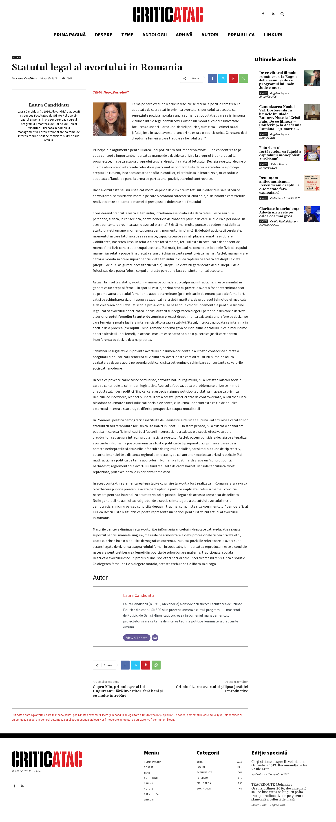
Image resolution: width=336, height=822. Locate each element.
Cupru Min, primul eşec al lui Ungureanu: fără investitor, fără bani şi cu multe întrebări (128, 691)
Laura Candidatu (26, 78)
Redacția (275, 198)
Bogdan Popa (278, 93)
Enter (16, 57)
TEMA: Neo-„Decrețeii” (110, 92)
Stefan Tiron (277, 164)
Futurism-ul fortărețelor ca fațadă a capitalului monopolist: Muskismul (280, 153)
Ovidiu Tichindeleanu (283, 221)
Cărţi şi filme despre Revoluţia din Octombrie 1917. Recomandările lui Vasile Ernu (279, 765)
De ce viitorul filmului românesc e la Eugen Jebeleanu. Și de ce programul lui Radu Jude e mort (278, 80)
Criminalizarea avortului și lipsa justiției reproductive (212, 689)
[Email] (155, 637)
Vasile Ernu (258, 774)
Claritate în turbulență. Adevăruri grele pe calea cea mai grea (280, 212)
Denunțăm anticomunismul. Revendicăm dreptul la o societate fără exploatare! (279, 185)
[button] (282, 14)
